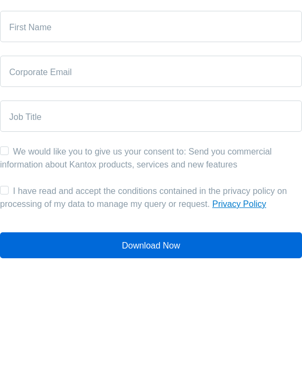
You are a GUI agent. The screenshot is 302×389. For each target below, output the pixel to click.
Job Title (25, 117)
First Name (30, 27)
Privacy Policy (239, 204)
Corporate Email (40, 72)
